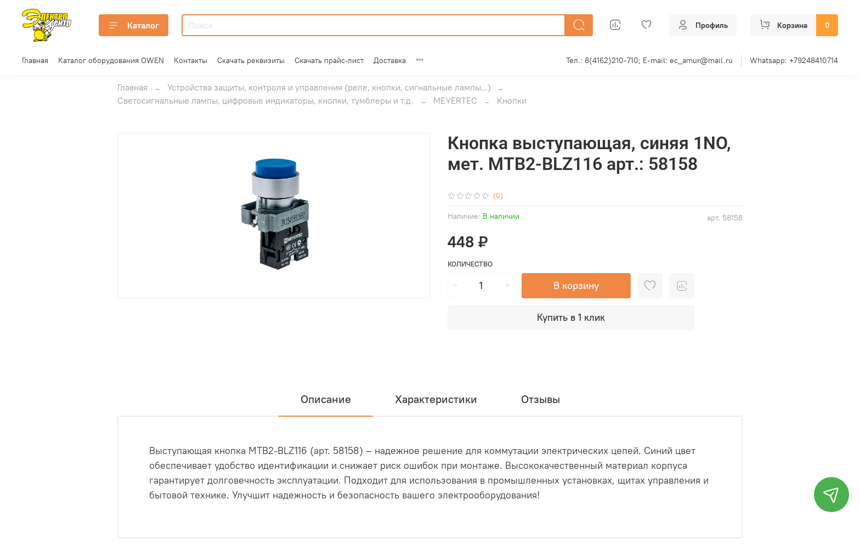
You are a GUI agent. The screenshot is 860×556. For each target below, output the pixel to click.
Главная (35, 60)
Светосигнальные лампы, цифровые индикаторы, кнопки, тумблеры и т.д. (265, 100)
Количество (470, 264)
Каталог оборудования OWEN (111, 60)
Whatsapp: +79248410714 (794, 60)
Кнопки (512, 100)
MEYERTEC (455, 100)
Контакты (190, 60)
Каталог (133, 25)
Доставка (390, 60)
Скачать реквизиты (251, 60)
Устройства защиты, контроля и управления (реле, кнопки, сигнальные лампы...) (329, 87)
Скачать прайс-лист (329, 60)
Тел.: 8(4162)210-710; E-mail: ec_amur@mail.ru (649, 60)
